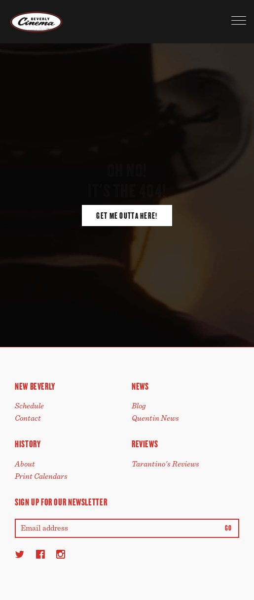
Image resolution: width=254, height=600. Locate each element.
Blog (139, 406)
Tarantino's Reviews (165, 464)
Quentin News (155, 418)
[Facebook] (40, 554)
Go (228, 528)
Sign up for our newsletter (61, 502)
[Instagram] (60, 554)
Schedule (29, 406)
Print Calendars (41, 476)
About (25, 464)
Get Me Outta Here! (126, 216)
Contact (28, 418)
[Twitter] (19, 554)
